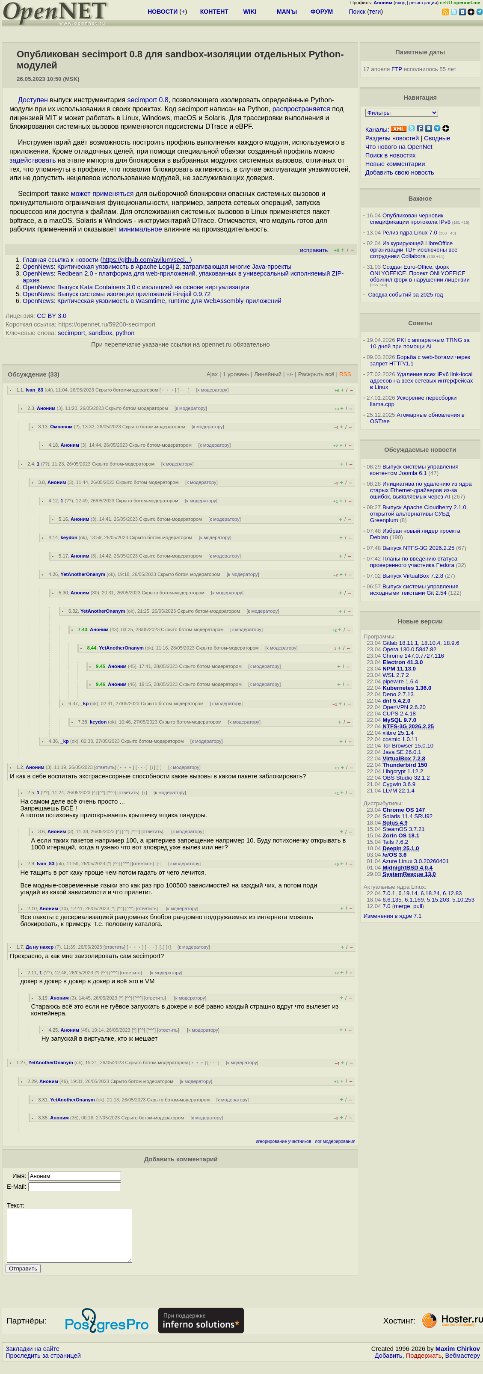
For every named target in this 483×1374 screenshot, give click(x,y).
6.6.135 (391, 899)
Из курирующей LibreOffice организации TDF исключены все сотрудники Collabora (414, 249)
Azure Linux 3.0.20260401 (415, 861)
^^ (101, 792)
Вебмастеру (462, 1365)
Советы (420, 323)
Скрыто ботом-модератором (126, 389)
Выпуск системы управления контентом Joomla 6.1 (414, 469)
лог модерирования (335, 1141)
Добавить (389, 1365)
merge (402, 906)
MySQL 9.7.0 (399, 720)
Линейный (268, 374)
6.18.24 (430, 893)
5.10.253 (463, 899)
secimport (71, 332)
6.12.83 (452, 893)
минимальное (140, 229)
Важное (420, 198)
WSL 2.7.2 (395, 675)
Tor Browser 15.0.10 (407, 745)
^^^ (111, 792)
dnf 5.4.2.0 (396, 700)
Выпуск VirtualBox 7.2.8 (412, 576)
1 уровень (235, 374)
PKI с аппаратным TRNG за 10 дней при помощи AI (420, 343)
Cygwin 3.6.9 (398, 784)
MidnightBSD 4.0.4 (407, 867)
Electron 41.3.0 (402, 662)
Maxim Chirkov (458, 1359)
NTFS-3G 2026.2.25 (408, 726)
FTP (396, 69)
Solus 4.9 (395, 822)
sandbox (100, 332)
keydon (69, 537)
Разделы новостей (392, 138)
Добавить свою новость (399, 172)
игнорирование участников (283, 1141)
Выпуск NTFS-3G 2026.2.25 (418, 548)
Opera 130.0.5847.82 (409, 649)
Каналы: (377, 129)
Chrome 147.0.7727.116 (413, 656)
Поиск (357, 11)
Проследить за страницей (43, 1365)
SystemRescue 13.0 (409, 874)
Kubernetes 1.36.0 (406, 688)
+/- (289, 374)
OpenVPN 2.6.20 (404, 707)
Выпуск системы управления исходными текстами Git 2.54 (414, 589)
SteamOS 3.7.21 (403, 829)
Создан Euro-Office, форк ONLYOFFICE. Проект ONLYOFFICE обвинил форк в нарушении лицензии (420, 273)
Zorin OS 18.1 (400, 835)
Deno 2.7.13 (398, 694)
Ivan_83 (34, 389)
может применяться (102, 193)
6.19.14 (407, 893)
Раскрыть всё (316, 374)
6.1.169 (414, 899)
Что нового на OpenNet (399, 146)
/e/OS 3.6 (394, 855)
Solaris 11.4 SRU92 (407, 816)
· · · (183, 389)
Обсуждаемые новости (420, 449)
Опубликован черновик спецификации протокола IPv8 (410, 218)
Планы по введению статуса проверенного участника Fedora (413, 561)
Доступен (33, 100)
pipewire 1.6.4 (400, 681)
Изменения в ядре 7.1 (393, 916)
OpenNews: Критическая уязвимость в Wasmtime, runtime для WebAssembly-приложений (152, 300)
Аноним (46, 408)
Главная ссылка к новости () (107, 259)
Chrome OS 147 (403, 810)
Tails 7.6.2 (395, 842)
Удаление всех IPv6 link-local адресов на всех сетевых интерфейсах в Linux (421, 380)
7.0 (386, 906)
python (125, 332)
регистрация (423, 2)
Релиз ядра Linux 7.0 (409, 232)
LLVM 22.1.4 (398, 790)
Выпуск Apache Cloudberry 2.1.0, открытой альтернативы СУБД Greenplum (419, 513)
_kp (84, 703)
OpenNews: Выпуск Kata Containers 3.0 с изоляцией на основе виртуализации (136, 287)
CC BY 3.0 (51, 315)
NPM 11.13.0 (399, 668)
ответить (105, 767)
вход (400, 2)
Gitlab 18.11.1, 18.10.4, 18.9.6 (420, 643)
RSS (345, 374)
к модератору (213, 389)
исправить (314, 250)
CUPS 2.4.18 (399, 713)
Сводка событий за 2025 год (405, 294)
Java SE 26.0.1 (401, 752)
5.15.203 (438, 899)
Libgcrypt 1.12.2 (402, 771)
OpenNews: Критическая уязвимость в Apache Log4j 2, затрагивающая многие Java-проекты (157, 266)
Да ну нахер (39, 947)
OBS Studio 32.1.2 (406, 778)
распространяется (301, 109)
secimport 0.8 (148, 100)
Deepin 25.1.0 (400, 848)
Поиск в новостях (390, 155)
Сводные (437, 138)
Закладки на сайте (32, 1359)
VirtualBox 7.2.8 (403, 758)
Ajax (212, 374)
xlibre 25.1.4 (398, 733)
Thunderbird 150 (404, 765)
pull (417, 906)
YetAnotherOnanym (83, 574)
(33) (53, 374)
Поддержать (424, 1365)
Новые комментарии (395, 163)
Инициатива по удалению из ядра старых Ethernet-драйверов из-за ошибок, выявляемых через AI (421, 490)
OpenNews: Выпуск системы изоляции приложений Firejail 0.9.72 (116, 294)
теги (375, 11)
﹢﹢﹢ (168, 389)
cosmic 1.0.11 (400, 739)
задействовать (32, 160)
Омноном (61, 426)
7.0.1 (388, 893)
